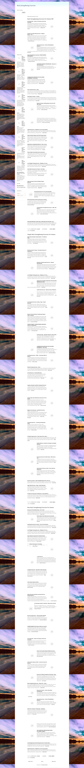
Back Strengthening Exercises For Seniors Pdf (40, 19)
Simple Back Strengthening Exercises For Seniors (41, 234)
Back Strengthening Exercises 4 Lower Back (23, 84)
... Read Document (43, 405)
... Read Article (39, 93)
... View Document (51, 268)
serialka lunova (21, 185)
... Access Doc (34, 714)
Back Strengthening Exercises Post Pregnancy (23, 97)
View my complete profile (21, 187)
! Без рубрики (32, 230)
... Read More (39, 187)
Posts (19, 193)
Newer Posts (30, 761)
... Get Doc (43, 149)
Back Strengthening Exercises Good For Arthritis (23, 71)
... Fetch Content (34, 361)
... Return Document (40, 175)
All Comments (20, 195)
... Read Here (42, 449)
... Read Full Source (42, 562)
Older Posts (54, 761)
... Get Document (41, 83)
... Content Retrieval (53, 600)
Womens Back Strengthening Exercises (23, 149)
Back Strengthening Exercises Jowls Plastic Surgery (21, 173)
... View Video (37, 100)
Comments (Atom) (44, 764)
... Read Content (34, 546)
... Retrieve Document (31, 61)
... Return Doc (32, 490)
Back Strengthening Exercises (26, 6)
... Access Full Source (33, 321)
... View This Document (52, 726)
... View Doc (32, 390)
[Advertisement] (42, 7)
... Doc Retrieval (35, 243)
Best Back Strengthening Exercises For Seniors (40, 507)
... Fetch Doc (42, 378)
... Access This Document (45, 122)
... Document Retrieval (52, 352)
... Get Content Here (34, 330)
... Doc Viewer (43, 680)
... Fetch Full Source (43, 109)
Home (42, 761)
